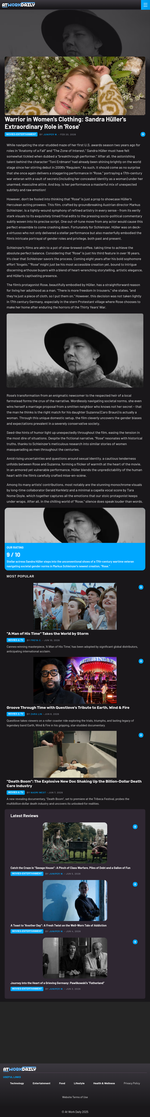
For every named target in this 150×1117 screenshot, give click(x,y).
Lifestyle (79, 1083)
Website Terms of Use (75, 1097)
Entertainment (41, 1083)
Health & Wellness (104, 1083)
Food (62, 1083)
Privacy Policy (132, 1083)
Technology (17, 1083)
